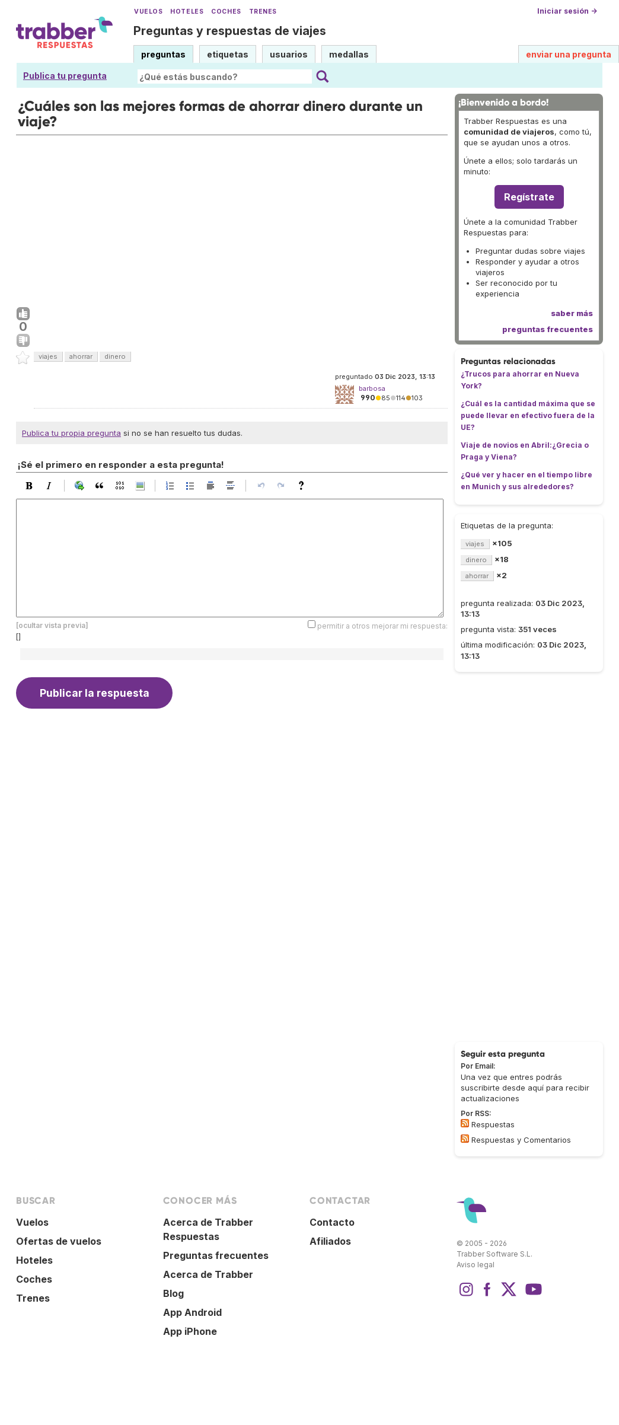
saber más (572, 313)
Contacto (332, 1222)
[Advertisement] (232, 218)
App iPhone (190, 1331)
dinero (115, 356)
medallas (349, 54)
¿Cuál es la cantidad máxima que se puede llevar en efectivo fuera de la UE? (528, 415)
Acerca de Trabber (208, 1274)
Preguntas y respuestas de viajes (229, 31)
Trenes (263, 11)
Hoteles (186, 11)
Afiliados (330, 1241)
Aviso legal (475, 1264)
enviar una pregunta (568, 54)
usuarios (289, 54)
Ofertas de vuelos (58, 1241)
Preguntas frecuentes (216, 1255)
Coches (226, 11)
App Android (192, 1312)
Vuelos (148, 11)
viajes (48, 356)
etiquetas (227, 54)
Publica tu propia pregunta (71, 433)
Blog (173, 1293)
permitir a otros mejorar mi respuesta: (382, 625)
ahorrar (80, 356)
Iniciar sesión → (567, 11)
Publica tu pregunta (65, 76)
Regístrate (529, 197)
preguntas (163, 54)
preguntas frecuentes (547, 329)
